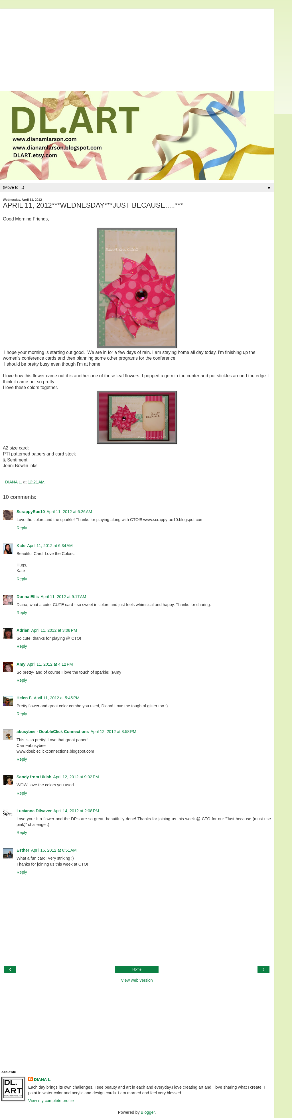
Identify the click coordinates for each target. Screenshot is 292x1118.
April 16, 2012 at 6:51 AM (54, 850)
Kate (21, 545)
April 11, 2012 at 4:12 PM (50, 664)
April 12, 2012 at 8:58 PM (113, 731)
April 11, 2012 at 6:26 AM (69, 511)
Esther (23, 850)
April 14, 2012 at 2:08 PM (76, 811)
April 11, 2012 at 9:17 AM (63, 596)
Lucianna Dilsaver (34, 811)
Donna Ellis (28, 596)
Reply (22, 528)
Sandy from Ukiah (34, 777)
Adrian (23, 630)
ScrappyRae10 (31, 511)
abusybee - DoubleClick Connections (53, 731)
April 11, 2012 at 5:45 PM (56, 698)
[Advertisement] (137, 48)
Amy (21, 664)
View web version (137, 980)
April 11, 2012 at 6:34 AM (50, 545)
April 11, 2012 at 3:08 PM (54, 630)
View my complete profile (51, 1100)
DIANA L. (43, 1079)
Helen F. (24, 698)
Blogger (148, 1112)
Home (136, 969)
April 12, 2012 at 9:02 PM (76, 777)
